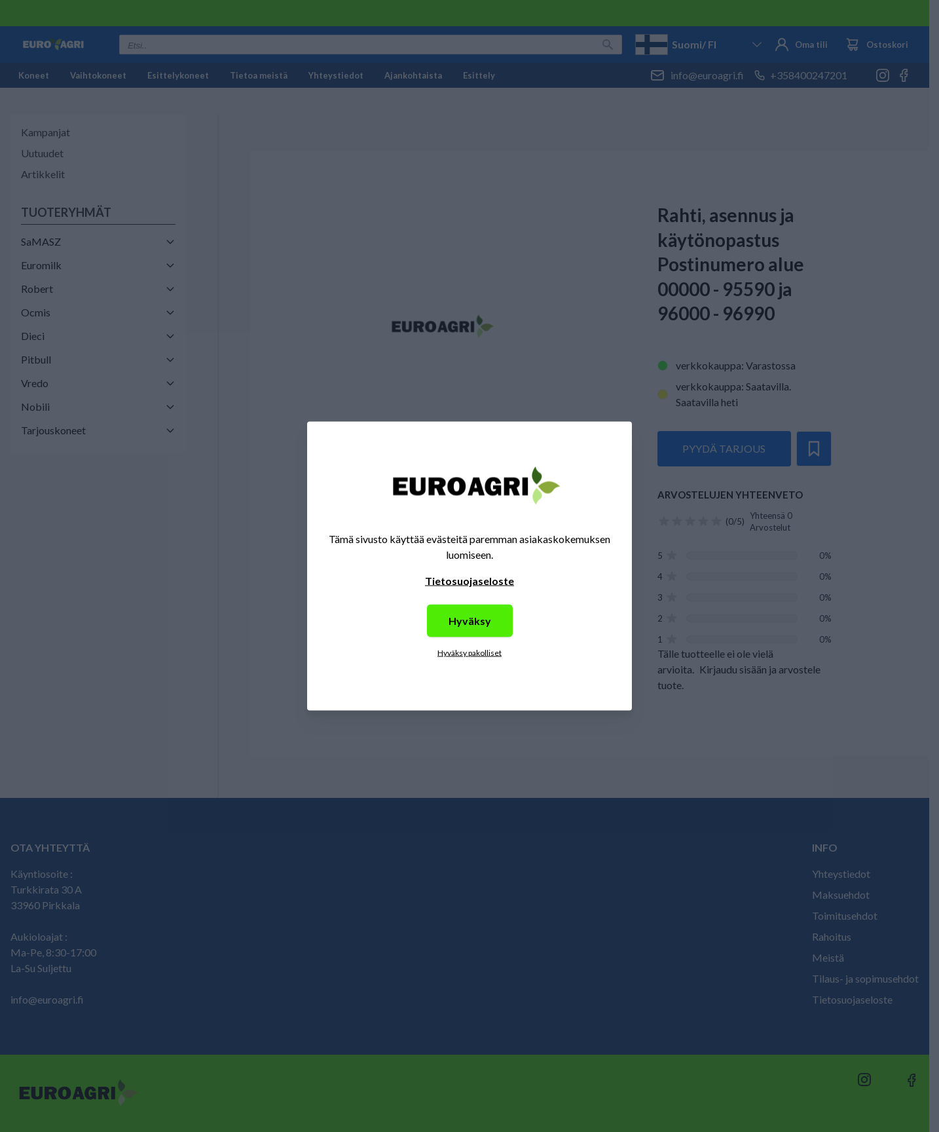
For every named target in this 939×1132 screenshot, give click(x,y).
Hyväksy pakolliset (469, 653)
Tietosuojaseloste (469, 581)
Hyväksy (470, 620)
